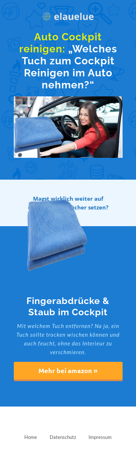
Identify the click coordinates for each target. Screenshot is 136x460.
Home (30, 437)
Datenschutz (63, 437)
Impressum (100, 437)
